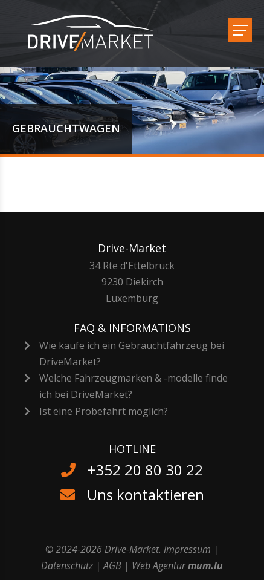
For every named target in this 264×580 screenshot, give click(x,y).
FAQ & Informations (132, 328)
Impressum (187, 549)
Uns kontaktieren (145, 494)
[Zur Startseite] (98, 33)
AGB (112, 565)
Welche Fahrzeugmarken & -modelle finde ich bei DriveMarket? (133, 386)
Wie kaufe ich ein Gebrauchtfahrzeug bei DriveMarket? (131, 353)
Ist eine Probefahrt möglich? (103, 411)
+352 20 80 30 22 (145, 470)
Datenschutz (67, 565)
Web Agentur (158, 565)
